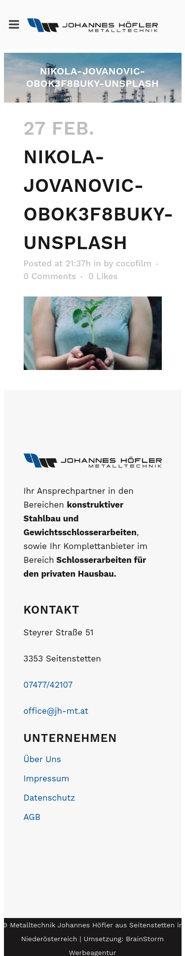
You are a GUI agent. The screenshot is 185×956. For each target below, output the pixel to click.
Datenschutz (49, 798)
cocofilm (133, 263)
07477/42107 (48, 685)
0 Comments (50, 276)
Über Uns (42, 759)
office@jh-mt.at (56, 711)
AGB (32, 817)
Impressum (47, 778)
